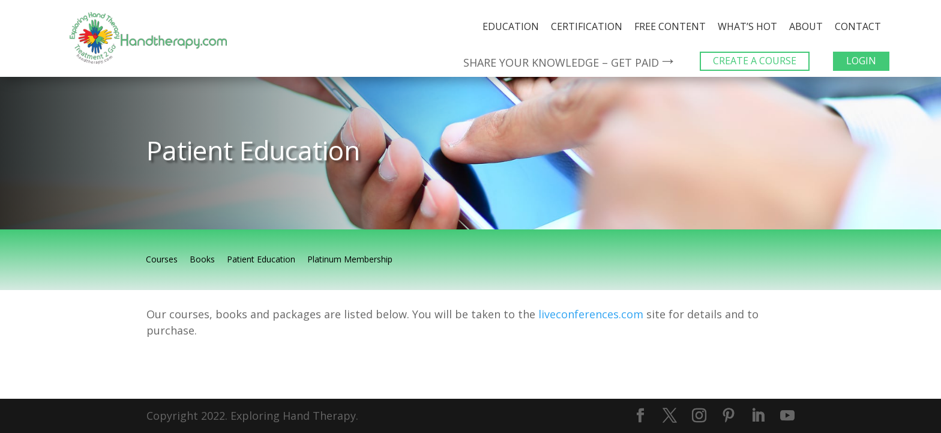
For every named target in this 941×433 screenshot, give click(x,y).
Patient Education (261, 260)
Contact (858, 26)
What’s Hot (747, 26)
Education (511, 26)
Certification (586, 26)
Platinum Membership (349, 260)
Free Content (670, 26)
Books (202, 260)
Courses (162, 260)
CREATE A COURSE (754, 60)
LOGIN (861, 60)
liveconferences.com (590, 314)
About (806, 26)
